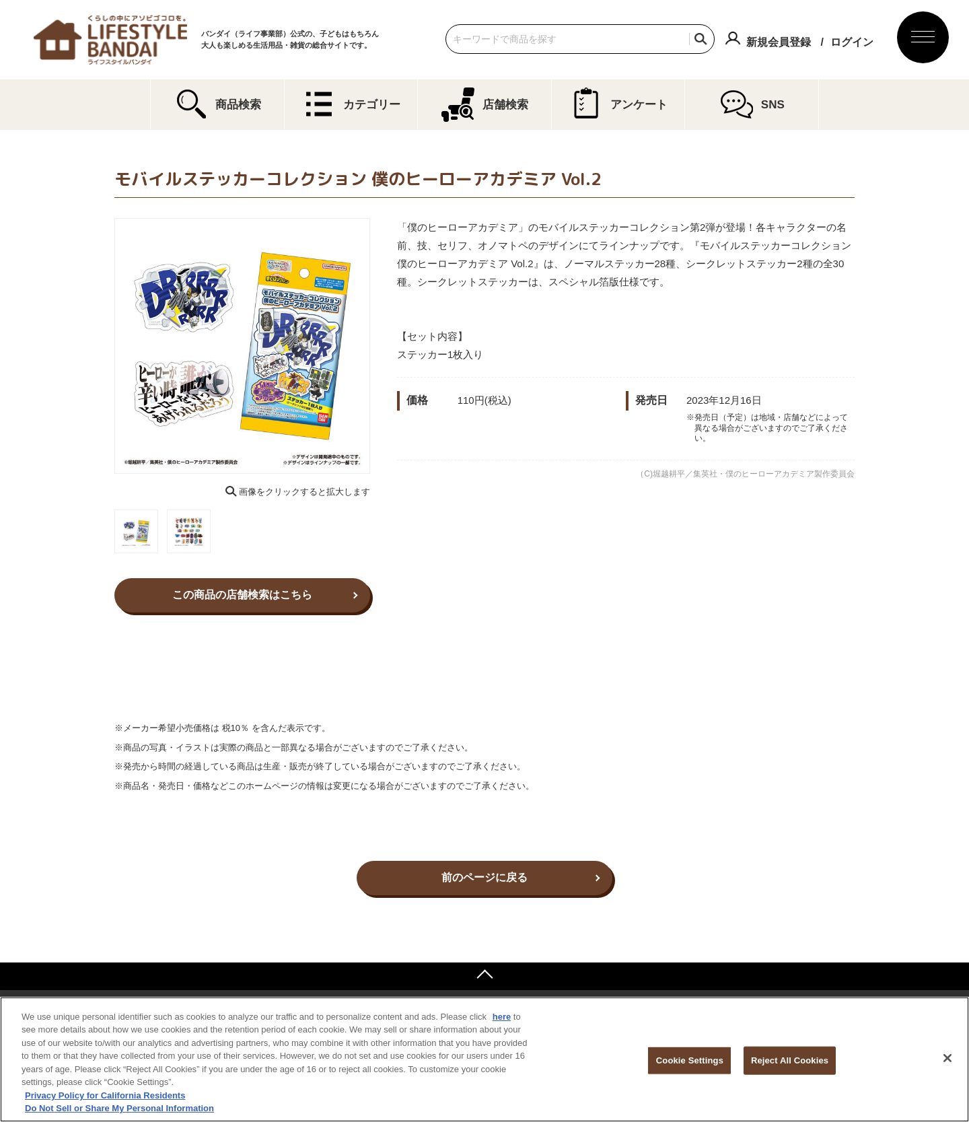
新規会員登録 (778, 42)
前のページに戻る (484, 877)
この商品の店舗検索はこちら (242, 594)
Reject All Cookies (789, 1060)
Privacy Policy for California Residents (105, 1095)
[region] (484, 1059)
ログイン (851, 42)
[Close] (947, 1058)
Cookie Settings (689, 1060)
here (502, 1017)
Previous (105, 346)
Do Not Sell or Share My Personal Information (119, 1108)
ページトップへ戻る (484, 975)
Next (379, 346)
